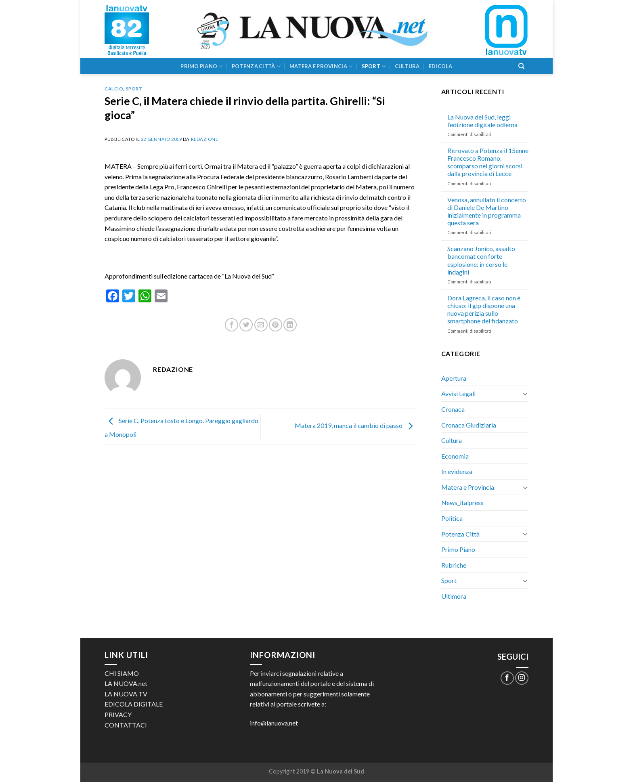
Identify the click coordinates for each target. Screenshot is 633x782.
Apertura (453, 378)
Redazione (204, 139)
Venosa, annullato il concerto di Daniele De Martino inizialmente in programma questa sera (486, 211)
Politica (452, 518)
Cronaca (453, 409)
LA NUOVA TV (126, 694)
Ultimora (453, 596)
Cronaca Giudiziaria (468, 425)
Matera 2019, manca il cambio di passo (356, 426)
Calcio (114, 88)
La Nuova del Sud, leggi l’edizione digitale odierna (482, 120)
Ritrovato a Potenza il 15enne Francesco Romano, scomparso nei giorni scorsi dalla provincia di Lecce (487, 162)
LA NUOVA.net (126, 683)
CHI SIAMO (122, 673)
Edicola (441, 66)
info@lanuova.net (274, 723)
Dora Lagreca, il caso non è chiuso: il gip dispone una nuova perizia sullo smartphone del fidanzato (483, 309)
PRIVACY (118, 714)
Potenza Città (256, 66)
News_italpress (462, 502)
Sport (374, 66)
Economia (455, 456)
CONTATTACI (126, 725)
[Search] (521, 66)
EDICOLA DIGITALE (134, 704)
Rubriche (453, 565)
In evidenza (456, 471)
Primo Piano (201, 66)
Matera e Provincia (320, 66)
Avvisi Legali (458, 393)
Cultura (407, 66)
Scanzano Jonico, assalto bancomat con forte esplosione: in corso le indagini (481, 260)
